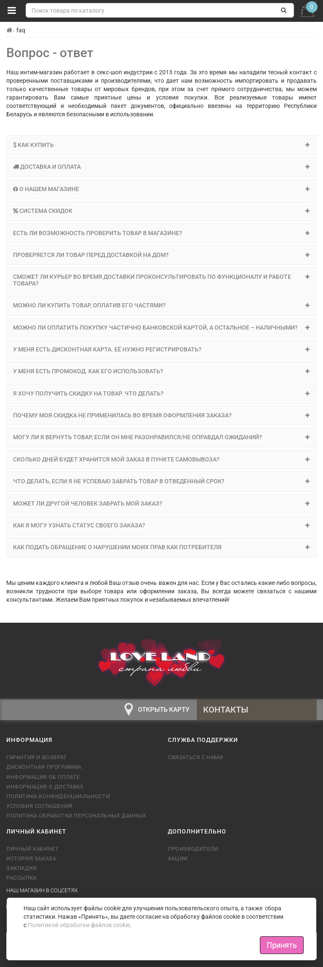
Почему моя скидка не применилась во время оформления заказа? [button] (161, 415)
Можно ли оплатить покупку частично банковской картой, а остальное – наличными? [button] (161, 327)
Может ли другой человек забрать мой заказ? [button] (161, 503)
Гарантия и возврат (36, 757)
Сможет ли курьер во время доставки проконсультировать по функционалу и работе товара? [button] (161, 279)
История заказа (31, 858)
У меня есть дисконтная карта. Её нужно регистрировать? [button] (161, 349)
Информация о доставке (45, 787)
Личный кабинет (32, 849)
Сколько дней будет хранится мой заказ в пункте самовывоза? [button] (161, 459)
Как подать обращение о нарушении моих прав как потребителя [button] (161, 547)
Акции (178, 858)
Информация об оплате (43, 777)
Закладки (21, 868)
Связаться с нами (195, 757)
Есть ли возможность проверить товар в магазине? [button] (161, 233)
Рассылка (21, 878)
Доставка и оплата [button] (161, 166)
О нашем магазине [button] (161, 189)
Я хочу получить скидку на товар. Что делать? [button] (161, 393)
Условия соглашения (39, 806)
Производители (193, 849)
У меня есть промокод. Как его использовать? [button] (161, 371)
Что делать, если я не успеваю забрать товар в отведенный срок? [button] (161, 481)
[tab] (161, 145)
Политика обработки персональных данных (76, 815)
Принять (282, 945)
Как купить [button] (161, 145)
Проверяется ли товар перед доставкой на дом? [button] (161, 255)
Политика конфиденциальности (58, 796)
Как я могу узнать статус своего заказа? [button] (161, 525)
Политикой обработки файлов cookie (79, 925)
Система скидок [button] (161, 210)
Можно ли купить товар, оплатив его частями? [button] (161, 305)
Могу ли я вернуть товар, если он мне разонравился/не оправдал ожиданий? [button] (161, 437)
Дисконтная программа (44, 767)
